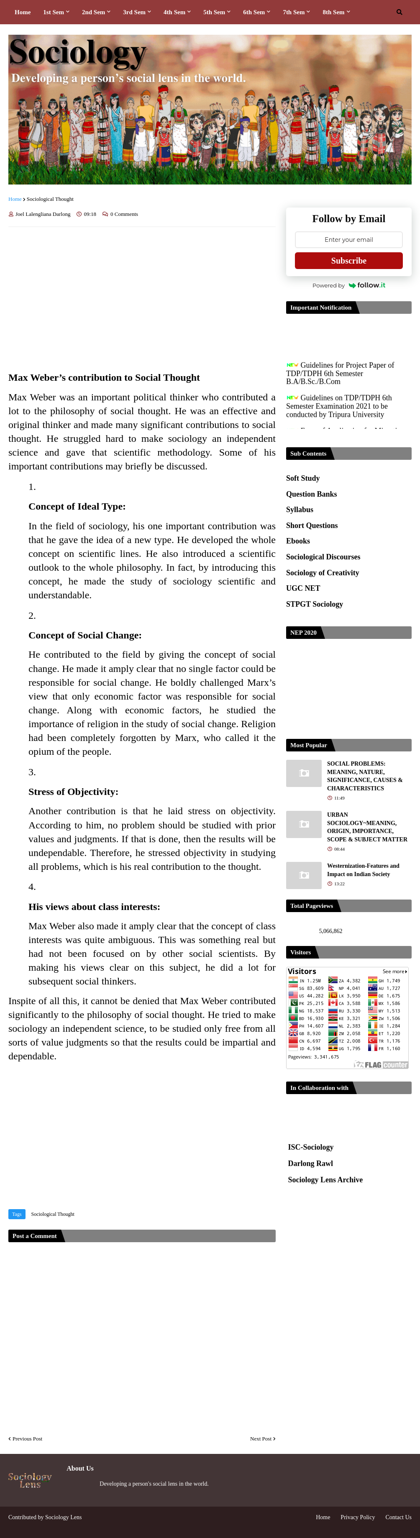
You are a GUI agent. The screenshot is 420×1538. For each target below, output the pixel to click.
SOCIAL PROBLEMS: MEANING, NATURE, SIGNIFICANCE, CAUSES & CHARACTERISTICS (365, 776)
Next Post (260, 1438)
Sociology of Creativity (322, 573)
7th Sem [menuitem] (294, 12)
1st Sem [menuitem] (53, 12)
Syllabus (299, 509)
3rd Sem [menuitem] (134, 12)
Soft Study (303, 478)
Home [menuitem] (23, 12)
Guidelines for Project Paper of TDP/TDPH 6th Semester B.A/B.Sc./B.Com (340, 378)
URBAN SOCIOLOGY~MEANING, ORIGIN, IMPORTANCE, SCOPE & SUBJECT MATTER (367, 827)
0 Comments (124, 214)
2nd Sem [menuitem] (93, 12)
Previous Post (27, 1438)
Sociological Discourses (323, 557)
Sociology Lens (63, 1517)
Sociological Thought (50, 199)
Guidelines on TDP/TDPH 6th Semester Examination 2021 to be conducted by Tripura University (339, 410)
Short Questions (312, 525)
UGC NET (303, 588)
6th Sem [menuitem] (254, 12)
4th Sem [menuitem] (174, 12)
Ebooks (298, 541)
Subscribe (348, 260)
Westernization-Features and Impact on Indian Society (363, 870)
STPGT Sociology (314, 604)
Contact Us (398, 1517)
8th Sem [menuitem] (333, 12)
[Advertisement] (142, 296)
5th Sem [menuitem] (214, 12)
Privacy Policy (358, 1517)
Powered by (348, 285)
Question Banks (311, 494)
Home (15, 199)
